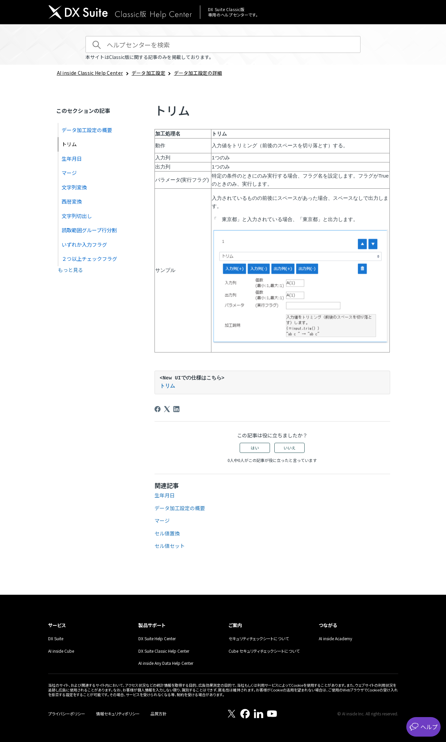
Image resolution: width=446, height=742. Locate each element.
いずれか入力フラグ (84, 244)
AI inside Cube (61, 651)
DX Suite (55, 638)
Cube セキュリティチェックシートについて (264, 651)
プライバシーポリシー (66, 713)
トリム (69, 144)
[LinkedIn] (176, 409)
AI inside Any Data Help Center (165, 663)
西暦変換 (72, 201)
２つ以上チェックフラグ (89, 258)
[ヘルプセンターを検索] (223, 44)
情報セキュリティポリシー (118, 713)
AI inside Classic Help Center (90, 72)
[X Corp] (167, 409)
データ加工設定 (148, 72)
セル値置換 (167, 533)
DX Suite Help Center (157, 638)
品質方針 (158, 713)
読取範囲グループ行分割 (89, 230)
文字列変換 (74, 187)
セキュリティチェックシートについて (259, 638)
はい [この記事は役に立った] (255, 448)
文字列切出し (77, 215)
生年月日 (72, 158)
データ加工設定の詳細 (198, 72)
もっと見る (70, 269)
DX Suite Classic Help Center (163, 651)
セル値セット (170, 545)
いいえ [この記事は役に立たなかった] (289, 448)
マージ (69, 172)
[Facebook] (158, 409)
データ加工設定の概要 (87, 129)
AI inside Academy (335, 638)
